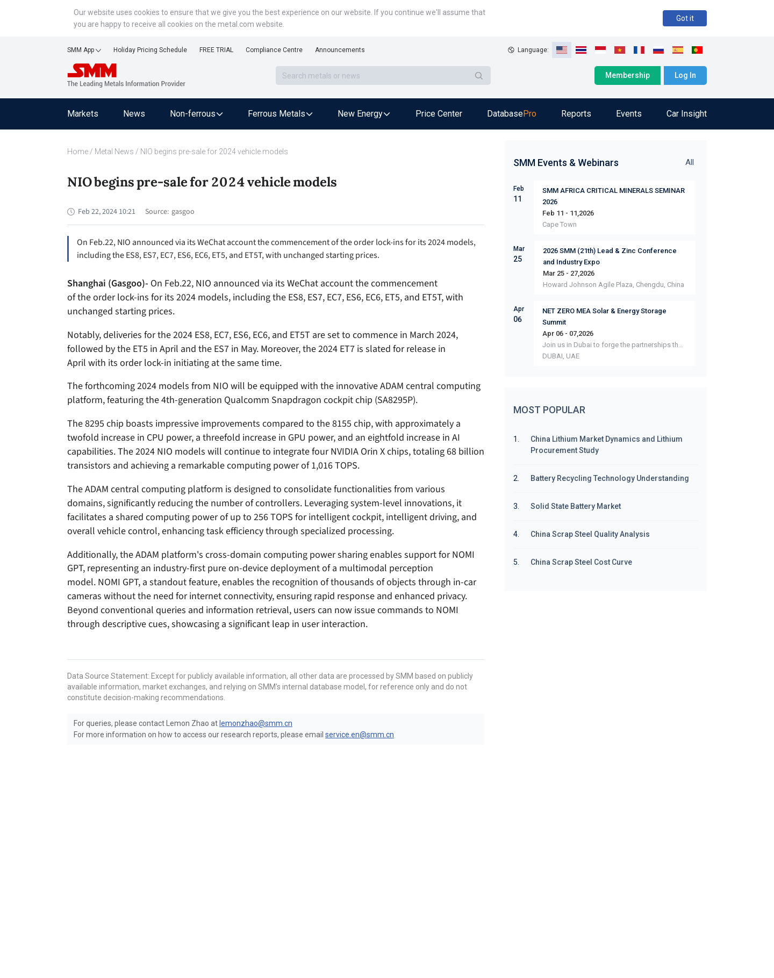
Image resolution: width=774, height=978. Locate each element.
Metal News (114, 151)
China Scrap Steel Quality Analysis (590, 534)
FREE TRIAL (216, 50)
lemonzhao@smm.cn (255, 723)
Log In (685, 75)
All (689, 162)
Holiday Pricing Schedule (150, 50)
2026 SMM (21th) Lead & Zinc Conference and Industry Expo (610, 256)
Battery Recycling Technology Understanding (610, 478)
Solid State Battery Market (576, 506)
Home (77, 151)
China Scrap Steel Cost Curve (581, 562)
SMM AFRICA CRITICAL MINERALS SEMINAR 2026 (613, 196)
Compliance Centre (274, 50)
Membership (627, 75)
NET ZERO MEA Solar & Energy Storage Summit (604, 316)
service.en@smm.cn (359, 734)
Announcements (340, 50)
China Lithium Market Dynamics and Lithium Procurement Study (607, 445)
